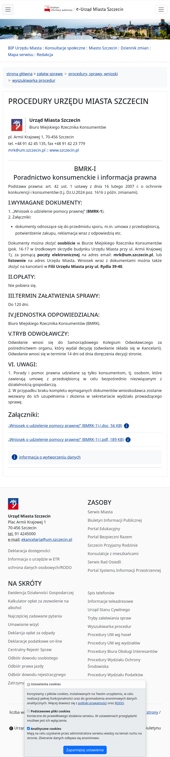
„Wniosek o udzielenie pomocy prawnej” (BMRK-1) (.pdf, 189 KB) (66, 439)
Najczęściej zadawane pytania (35, 616)
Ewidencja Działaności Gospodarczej (41, 592)
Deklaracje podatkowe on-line (35, 641)
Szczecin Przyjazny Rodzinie (113, 545)
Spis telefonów (101, 592)
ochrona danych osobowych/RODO (40, 567)
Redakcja (45, 54)
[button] (125, 425)
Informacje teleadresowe (110, 601)
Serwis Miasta (100, 511)
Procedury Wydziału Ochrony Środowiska (114, 663)
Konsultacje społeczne (65, 48)
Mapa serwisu (20, 54)
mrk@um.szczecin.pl (26, 150)
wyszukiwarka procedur (33, 80)
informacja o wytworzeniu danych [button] (46, 457)
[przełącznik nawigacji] (161, 9)
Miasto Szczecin (103, 48)
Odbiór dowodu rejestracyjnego (37, 674)
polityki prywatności (92, 703)
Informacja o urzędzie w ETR (34, 559)
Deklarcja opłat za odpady (31, 632)
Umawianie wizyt (23, 624)
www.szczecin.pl (64, 150)
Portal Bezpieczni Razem (110, 536)
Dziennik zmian (135, 48)
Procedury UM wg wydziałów (114, 643)
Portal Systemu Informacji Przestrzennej (124, 570)
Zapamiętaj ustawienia (85, 750)
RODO (119, 703)
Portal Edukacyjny (104, 528)
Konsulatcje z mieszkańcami (113, 553)
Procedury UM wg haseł (109, 634)
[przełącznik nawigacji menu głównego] (8, 9)
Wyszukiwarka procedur (109, 626)
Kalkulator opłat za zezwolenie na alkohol (38, 604)
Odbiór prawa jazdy (26, 666)
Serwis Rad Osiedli (104, 562)
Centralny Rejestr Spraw (30, 649)
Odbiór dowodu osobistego (33, 658)
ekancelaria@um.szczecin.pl (46, 539)
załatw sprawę (50, 73)
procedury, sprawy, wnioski (93, 73)
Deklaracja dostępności (29, 550)
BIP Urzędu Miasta (25, 48)
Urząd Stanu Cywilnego (109, 609)
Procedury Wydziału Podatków (115, 674)
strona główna (19, 73)
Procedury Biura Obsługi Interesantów (122, 651)
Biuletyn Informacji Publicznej (115, 520)
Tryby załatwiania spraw (109, 618)
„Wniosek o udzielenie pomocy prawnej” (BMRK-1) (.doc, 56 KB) (65, 425)
